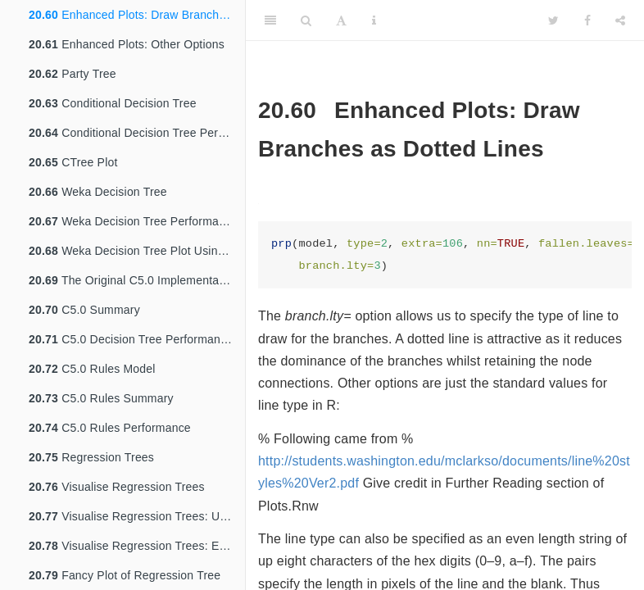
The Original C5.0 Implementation (133, 280)
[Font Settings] (341, 20)
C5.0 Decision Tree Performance (131, 339)
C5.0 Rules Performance (110, 427)
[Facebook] (587, 20)
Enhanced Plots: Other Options (126, 44)
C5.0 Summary (84, 309)
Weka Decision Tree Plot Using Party (137, 250)
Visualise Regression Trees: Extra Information (137, 545)
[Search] (306, 20)
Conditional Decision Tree (113, 103)
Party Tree (72, 73)
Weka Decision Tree (98, 191)
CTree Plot (73, 162)
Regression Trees (91, 457)
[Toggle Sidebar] (270, 20)
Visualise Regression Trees (117, 486)
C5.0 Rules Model (92, 368)
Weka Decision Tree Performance (133, 221)
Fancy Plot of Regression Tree (124, 575)
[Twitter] (553, 20)
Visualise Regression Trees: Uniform (137, 516)
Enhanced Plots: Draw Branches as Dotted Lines (137, 14)
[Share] (620, 20)
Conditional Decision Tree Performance (137, 132)
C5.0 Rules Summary (101, 398)
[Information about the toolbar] (374, 20)
